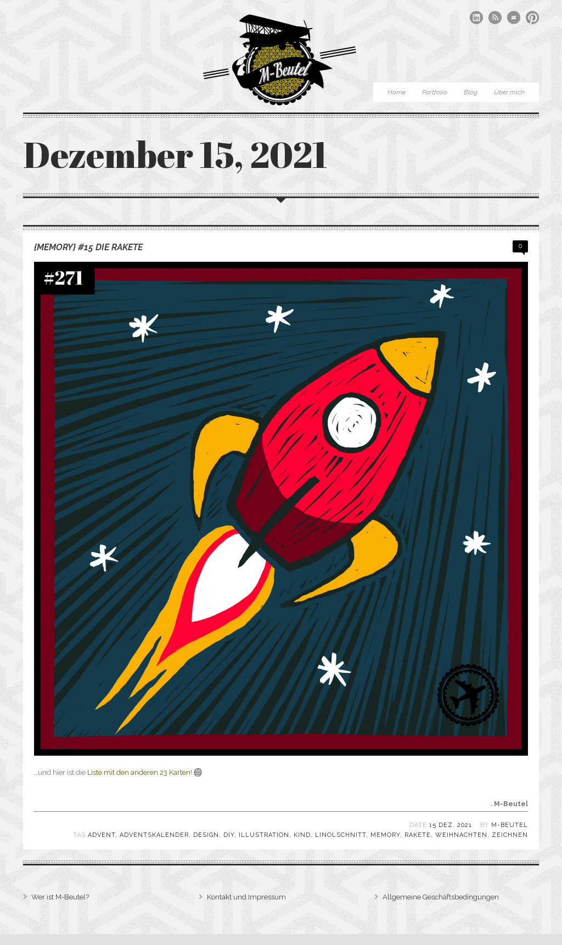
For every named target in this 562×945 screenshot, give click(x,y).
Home (396, 92)
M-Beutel (509, 825)
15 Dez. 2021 (450, 825)
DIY (228, 835)
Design (206, 835)
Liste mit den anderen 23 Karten (138, 772)
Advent (101, 835)
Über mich (509, 92)
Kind (302, 835)
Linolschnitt (340, 835)
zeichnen (510, 835)
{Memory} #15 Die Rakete (88, 247)
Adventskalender (154, 835)
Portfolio (434, 92)
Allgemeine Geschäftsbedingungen (441, 897)
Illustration (264, 835)
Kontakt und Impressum (246, 897)
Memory (385, 835)
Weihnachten (461, 835)
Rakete (417, 835)
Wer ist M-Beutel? (60, 897)
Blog (470, 92)
